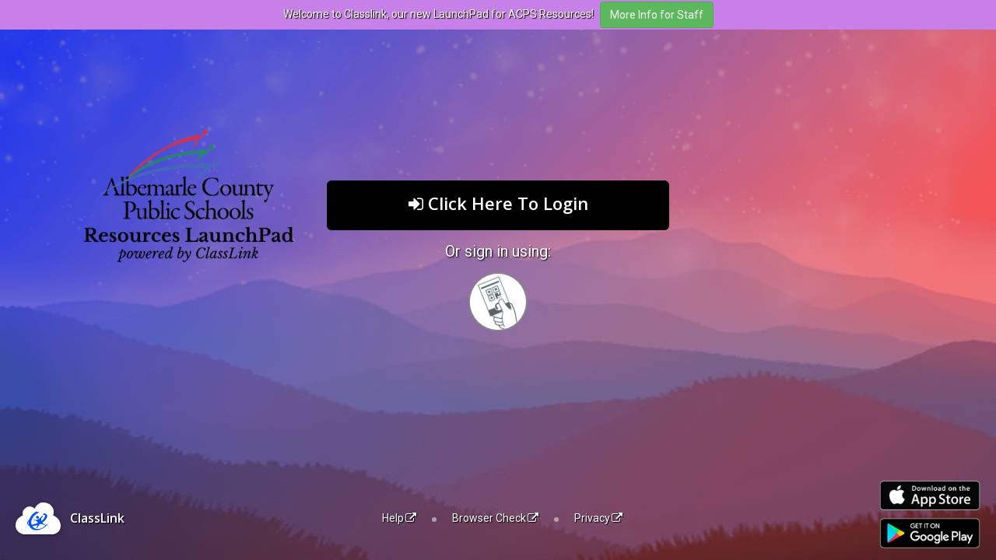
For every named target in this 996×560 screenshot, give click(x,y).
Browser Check (495, 518)
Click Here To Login (498, 203)
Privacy (598, 518)
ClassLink (97, 518)
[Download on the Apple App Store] (929, 496)
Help (399, 518)
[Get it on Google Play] (929, 533)
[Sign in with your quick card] (498, 302)
